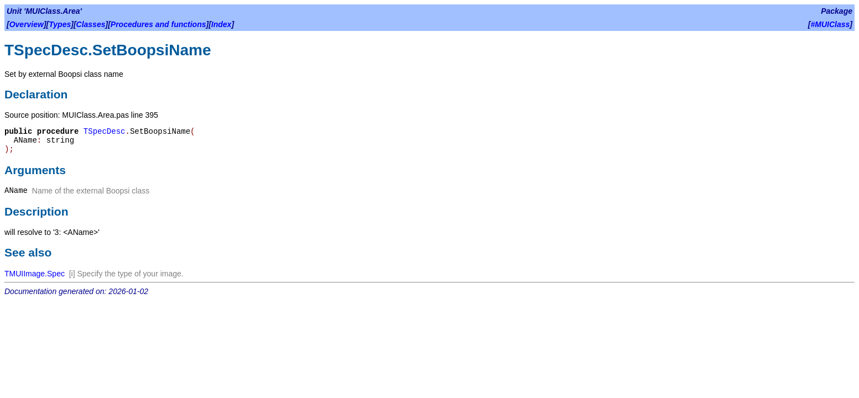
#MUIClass (830, 24)
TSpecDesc (105, 131)
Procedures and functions (158, 24)
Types (60, 24)
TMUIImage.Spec (34, 273)
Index (221, 24)
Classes (91, 24)
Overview (26, 24)
